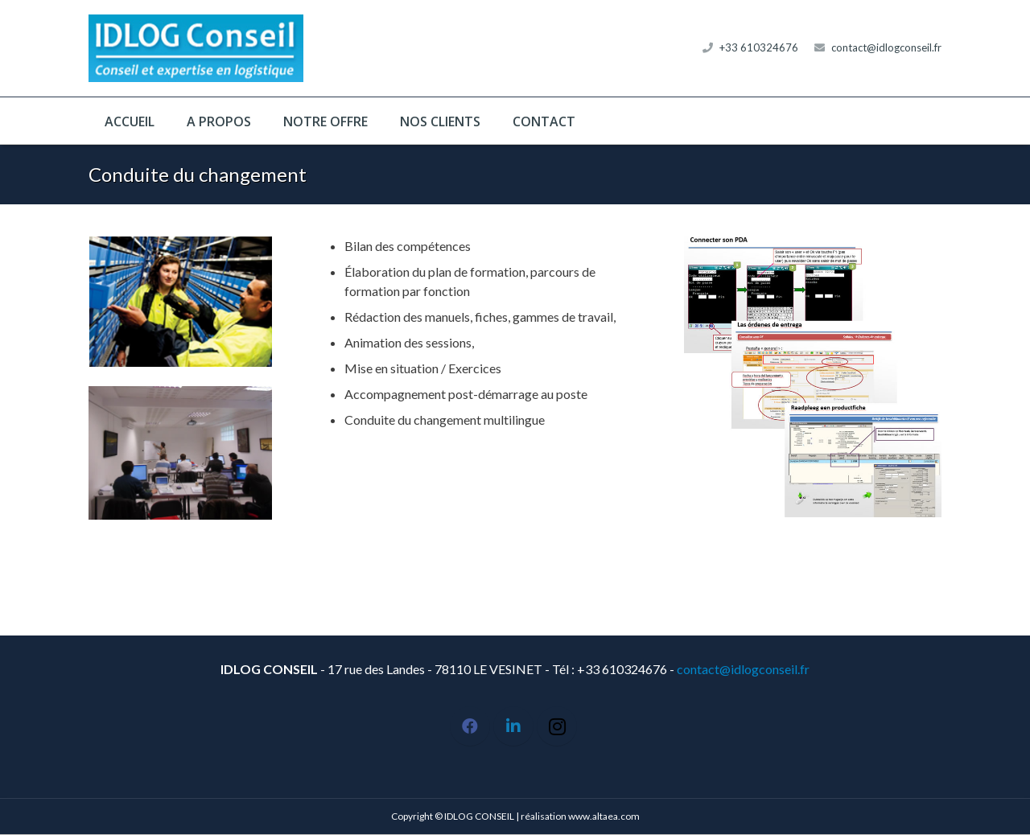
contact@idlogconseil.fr (886, 47)
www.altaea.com (604, 816)
